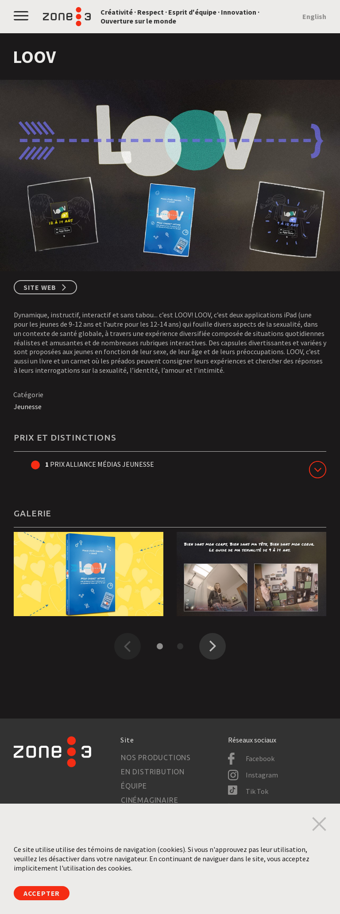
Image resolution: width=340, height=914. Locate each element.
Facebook (260, 758)
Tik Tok (257, 791)
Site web (39, 287)
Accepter (41, 893)
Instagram (262, 774)
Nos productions (156, 758)
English (314, 16)
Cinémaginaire (149, 800)
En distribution (153, 772)
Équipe (134, 786)
